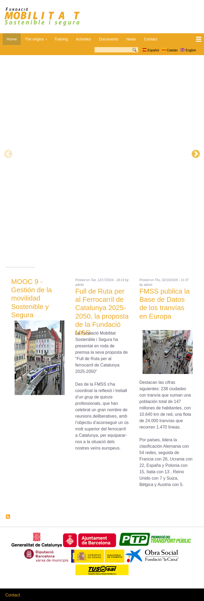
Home (12, 39)
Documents (108, 39)
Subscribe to (8, 516)
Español (150, 50)
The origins (34, 41)
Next (195, 154)
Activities (83, 39)
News (131, 39)
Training (61, 39)
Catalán (170, 50)
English (188, 50)
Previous (8, 154)
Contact (150, 39)
